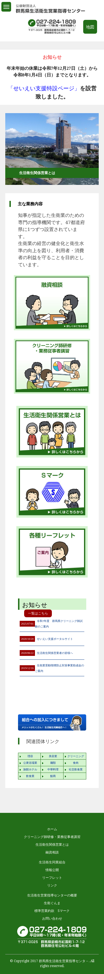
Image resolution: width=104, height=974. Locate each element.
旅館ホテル (30, 769)
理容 (30, 756)
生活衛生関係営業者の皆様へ (55, 652)
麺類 (53, 762)
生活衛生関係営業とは (52, 845)
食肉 (75, 762)
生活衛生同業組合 (52, 862)
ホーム (52, 829)
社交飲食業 (76, 769)
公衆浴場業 (30, 762)
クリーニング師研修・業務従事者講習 (52, 837)
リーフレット (52, 878)
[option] (52, 83)
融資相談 (52, 852)
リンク (52, 885)
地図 (90, 27)
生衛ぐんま (52, 903)
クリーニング (75, 756)
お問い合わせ (52, 918)
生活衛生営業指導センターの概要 (52, 895)
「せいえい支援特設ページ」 (44, 88)
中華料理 (53, 769)
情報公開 (52, 870)
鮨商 (53, 776)
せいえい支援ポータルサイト (55, 638)
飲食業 (30, 776)
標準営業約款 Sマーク (52, 911)
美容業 (53, 756)
